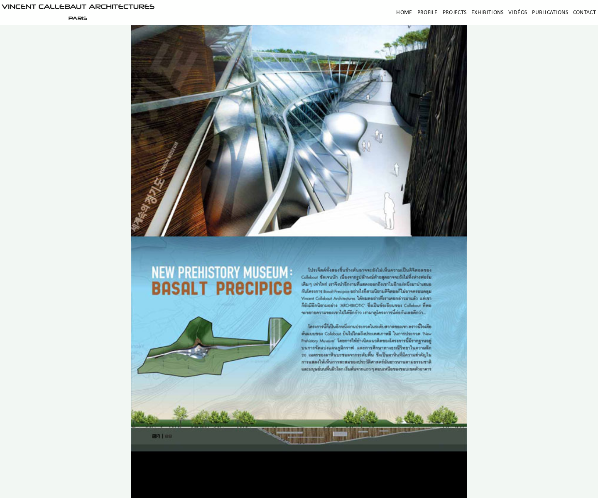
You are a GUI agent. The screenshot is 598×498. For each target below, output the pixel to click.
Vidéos (517, 13)
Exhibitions (487, 13)
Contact (584, 13)
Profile (427, 13)
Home (404, 13)
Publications (550, 13)
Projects (454, 13)
